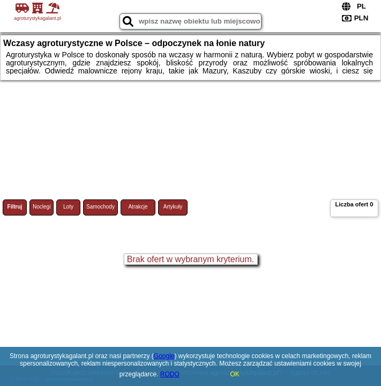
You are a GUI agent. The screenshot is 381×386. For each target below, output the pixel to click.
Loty (68, 207)
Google (164, 356)
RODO (170, 374)
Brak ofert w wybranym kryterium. (190, 259)
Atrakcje (137, 207)
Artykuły (173, 207)
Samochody (100, 207)
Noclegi (41, 207)
